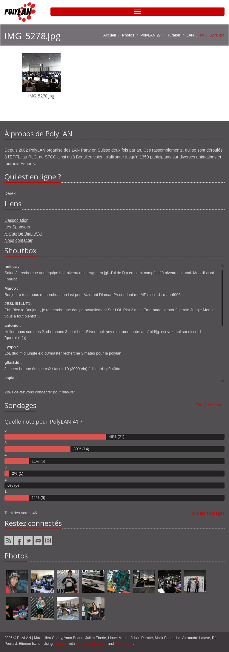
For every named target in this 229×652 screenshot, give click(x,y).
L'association (16, 220)
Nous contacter (18, 240)
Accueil (109, 35)
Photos (128, 35)
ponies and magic (91, 644)
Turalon (173, 35)
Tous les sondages (207, 513)
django (60, 644)
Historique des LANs (23, 233)
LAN (190, 35)
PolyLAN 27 (150, 35)
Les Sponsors (17, 227)
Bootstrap (124, 644)
